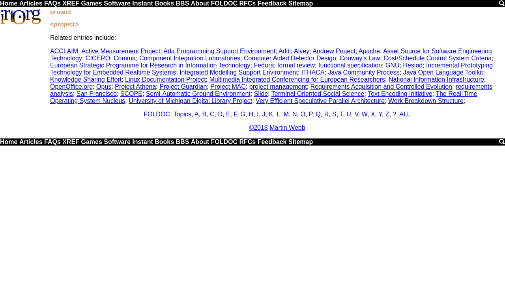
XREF (70, 3)
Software (117, 3)
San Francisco (97, 93)
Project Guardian (183, 86)
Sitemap (300, 3)
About (200, 3)
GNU (392, 65)
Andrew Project (333, 51)
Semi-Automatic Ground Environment (198, 93)
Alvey (301, 51)
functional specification (350, 65)
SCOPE (131, 93)
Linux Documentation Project (165, 79)
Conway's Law (360, 58)
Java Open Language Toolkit (443, 72)
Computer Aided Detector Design (290, 58)
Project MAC (228, 86)
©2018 (258, 127)
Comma (125, 58)
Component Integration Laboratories (189, 58)
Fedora (264, 65)
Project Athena (135, 86)
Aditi (285, 51)
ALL (404, 114)
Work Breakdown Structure (426, 100)
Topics (182, 114)
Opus (103, 86)
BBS (182, 3)
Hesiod (413, 65)
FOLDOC (224, 3)
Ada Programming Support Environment (219, 51)
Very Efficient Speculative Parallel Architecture (320, 100)
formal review (296, 65)
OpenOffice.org (71, 86)
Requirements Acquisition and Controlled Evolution (381, 86)
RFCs (247, 3)
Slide (261, 93)
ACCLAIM (64, 51)
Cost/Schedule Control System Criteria (437, 58)
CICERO (98, 58)
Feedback (272, 3)
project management (278, 86)
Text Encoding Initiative (400, 93)
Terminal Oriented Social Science (318, 93)
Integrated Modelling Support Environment (239, 72)
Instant (142, 3)
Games (91, 3)
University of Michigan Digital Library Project (190, 100)
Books (164, 3)
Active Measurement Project (120, 51)
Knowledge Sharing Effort (86, 79)
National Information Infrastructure (436, 79)
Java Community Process (363, 72)
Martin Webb (287, 127)
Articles (31, 3)
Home (8, 3)
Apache (369, 51)
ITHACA (313, 72)
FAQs (52, 3)
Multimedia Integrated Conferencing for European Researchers (297, 79)
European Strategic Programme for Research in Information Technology (150, 65)
